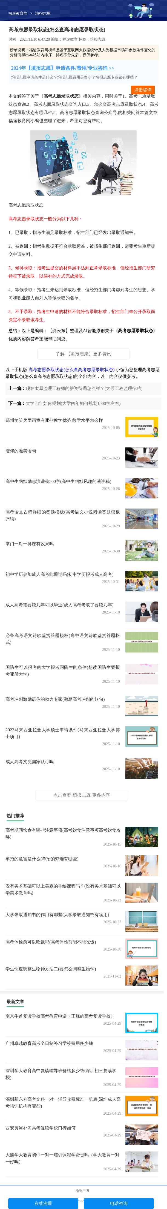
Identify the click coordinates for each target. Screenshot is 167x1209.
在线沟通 (43, 1203)
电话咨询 (119, 1203)
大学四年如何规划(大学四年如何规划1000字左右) (73, 403)
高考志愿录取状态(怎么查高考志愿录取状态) (71, 369)
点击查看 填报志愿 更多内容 (81, 795)
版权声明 (82, 1190)
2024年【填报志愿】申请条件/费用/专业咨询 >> (62, 68)
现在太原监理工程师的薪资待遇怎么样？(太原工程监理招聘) (84, 388)
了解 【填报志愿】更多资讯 (83, 353)
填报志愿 (43, 13)
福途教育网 (17, 13)
